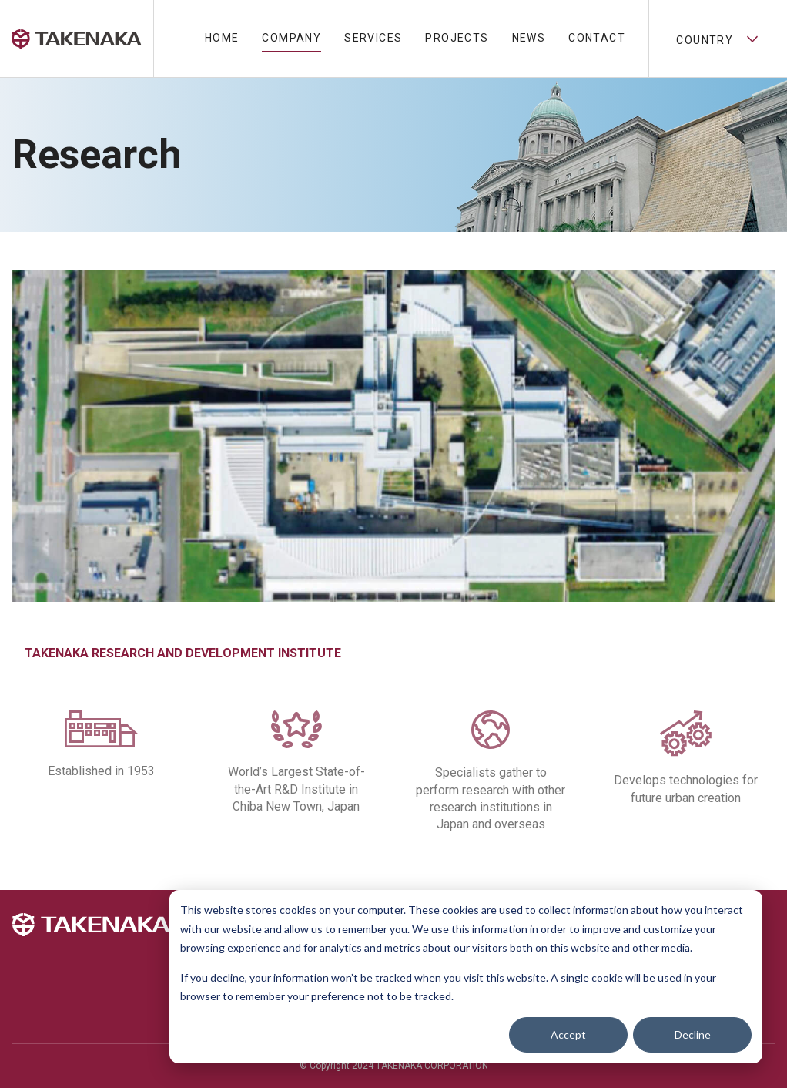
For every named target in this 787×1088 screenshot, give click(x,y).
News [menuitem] (529, 38)
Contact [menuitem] (596, 38)
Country (717, 38)
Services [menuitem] (373, 38)
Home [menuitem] (222, 38)
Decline (693, 1034)
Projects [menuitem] (456, 38)
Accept (568, 1034)
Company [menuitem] (291, 38)
